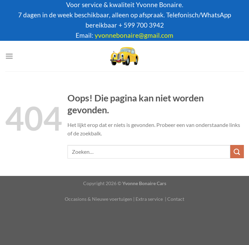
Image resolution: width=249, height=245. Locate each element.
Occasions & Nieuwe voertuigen (98, 199)
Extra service (149, 199)
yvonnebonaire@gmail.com (134, 35)
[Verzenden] (237, 151)
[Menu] (9, 56)
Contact (175, 199)
